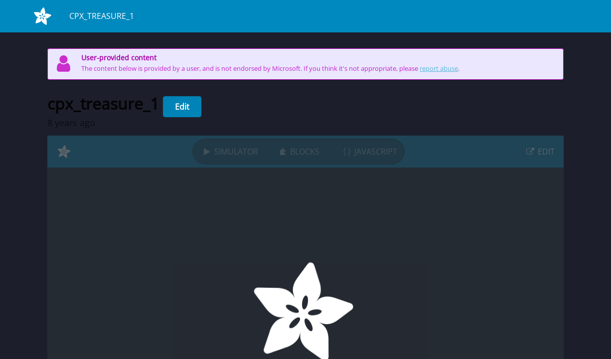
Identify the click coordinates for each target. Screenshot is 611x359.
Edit (182, 106)
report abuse (439, 68)
